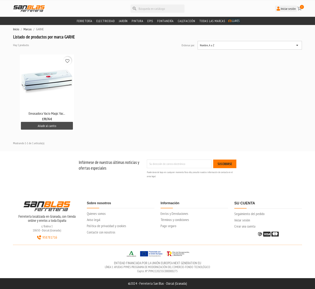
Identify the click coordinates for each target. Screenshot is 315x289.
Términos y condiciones (175, 219)
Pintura (137, 21)
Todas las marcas (212, 21)
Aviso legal (93, 219)
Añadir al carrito (47, 126)
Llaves (233, 21)
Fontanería (165, 21)
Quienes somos (96, 213)
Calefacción (186, 21)
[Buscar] (157, 9)
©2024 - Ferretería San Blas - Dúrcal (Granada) (157, 283)
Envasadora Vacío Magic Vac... (47, 113)
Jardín (123, 21)
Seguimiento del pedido (249, 213)
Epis (150, 21)
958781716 (47, 237)
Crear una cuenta (244, 226)
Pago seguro (168, 225)
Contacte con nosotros (101, 232)
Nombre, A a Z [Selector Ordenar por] (250, 45)
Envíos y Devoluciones (174, 213)
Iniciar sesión (242, 220)
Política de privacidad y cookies (106, 225)
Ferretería (84, 21)
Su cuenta (244, 203)
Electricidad (105, 21)
